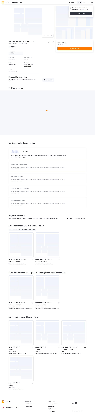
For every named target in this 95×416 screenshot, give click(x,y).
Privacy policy (51, 406)
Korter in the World (29, 404)
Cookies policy (75, 9)
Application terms (52, 408)
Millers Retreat (23, 43)
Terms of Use (84, 9)
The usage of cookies (53, 404)
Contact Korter (28, 406)
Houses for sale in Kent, (14, 43)
